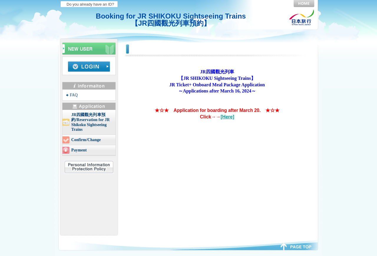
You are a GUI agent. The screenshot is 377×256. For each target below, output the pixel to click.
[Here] (227, 116)
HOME (304, 3)
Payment (79, 150)
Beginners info (89, 48)
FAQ (74, 95)
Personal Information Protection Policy (89, 167)
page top (296, 246)
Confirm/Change (86, 140)
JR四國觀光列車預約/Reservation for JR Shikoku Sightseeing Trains (90, 122)
